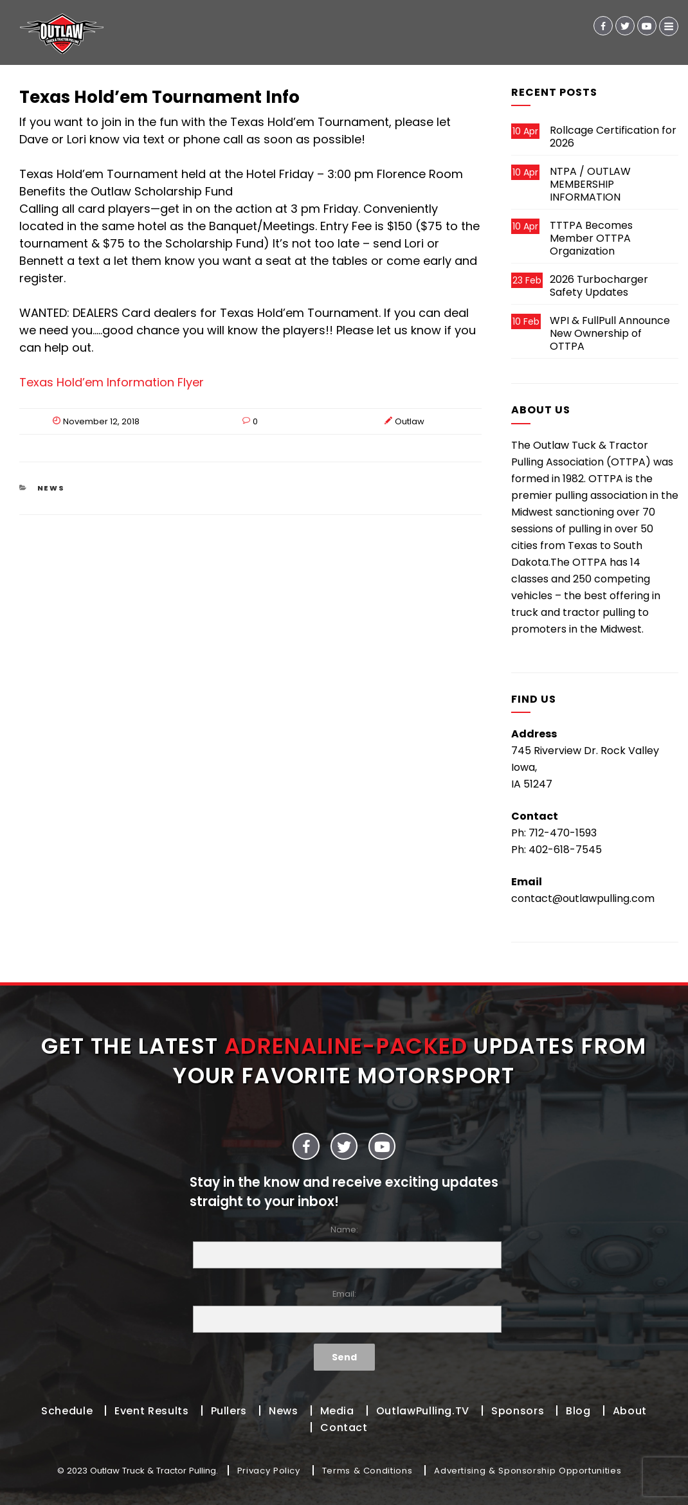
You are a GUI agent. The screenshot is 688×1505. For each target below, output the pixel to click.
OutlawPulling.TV (422, 1410)
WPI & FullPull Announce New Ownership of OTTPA (610, 333)
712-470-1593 (563, 832)
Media (337, 1410)
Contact (343, 1427)
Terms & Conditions (367, 1470)
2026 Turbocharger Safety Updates (599, 286)
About (630, 1410)
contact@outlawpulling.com (583, 898)
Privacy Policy (268, 1470)
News (51, 488)
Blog (578, 1410)
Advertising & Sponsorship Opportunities (527, 1470)
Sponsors (517, 1410)
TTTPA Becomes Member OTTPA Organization (591, 238)
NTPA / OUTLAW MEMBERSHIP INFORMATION (590, 184)
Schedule (67, 1410)
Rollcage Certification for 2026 (613, 136)
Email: (344, 1310)
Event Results (151, 1410)
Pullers (229, 1410)
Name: (344, 1246)
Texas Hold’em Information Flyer (111, 382)
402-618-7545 (565, 849)
